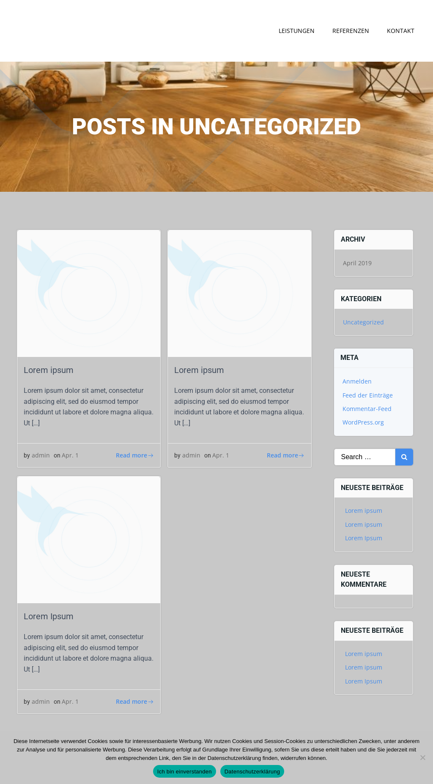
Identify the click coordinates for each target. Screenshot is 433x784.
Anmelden (357, 381)
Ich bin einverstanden (184, 771)
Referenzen (350, 31)
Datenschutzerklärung (252, 771)
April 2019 (357, 263)
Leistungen (297, 31)
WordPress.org (363, 422)
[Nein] (422, 757)
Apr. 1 (70, 455)
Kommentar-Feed (367, 409)
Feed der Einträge (368, 395)
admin (41, 455)
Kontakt (400, 31)
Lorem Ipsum (363, 538)
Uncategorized (363, 322)
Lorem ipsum (363, 511)
